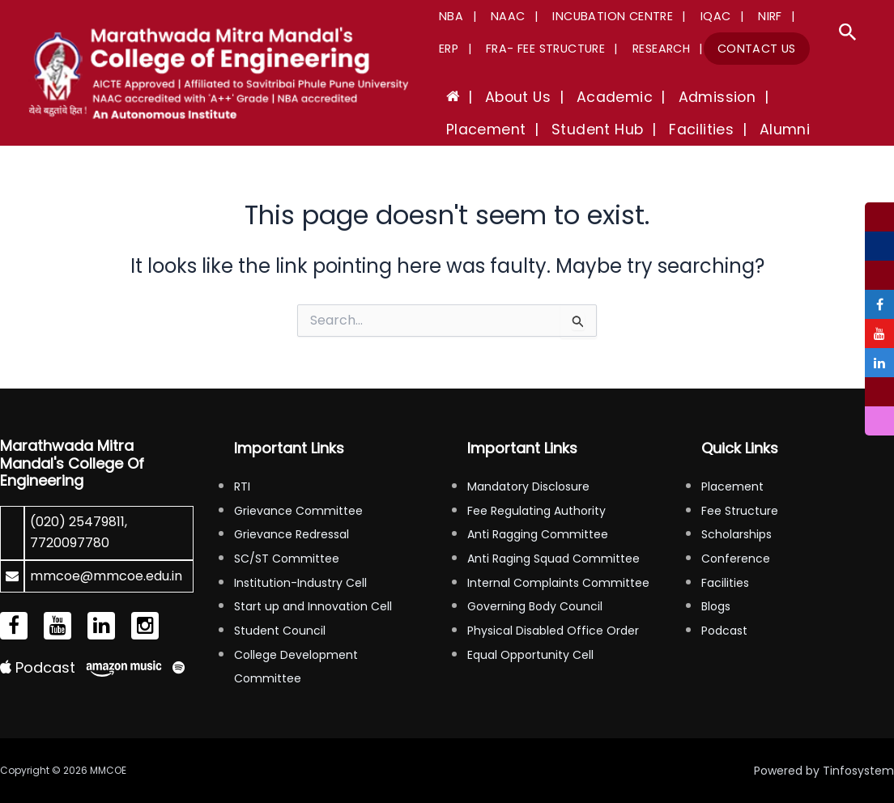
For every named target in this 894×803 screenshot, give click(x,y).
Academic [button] (591, 97)
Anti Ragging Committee (537, 534)
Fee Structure (739, 511)
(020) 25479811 (77, 521)
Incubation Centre (595, 16)
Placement (732, 486)
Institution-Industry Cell (300, 583)
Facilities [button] (581, 129)
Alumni (655, 129)
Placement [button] (779, 97)
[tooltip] (879, 217)
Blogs (715, 606)
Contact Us (692, 48)
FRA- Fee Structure (495, 48)
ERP (780, 16)
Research (603, 48)
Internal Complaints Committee (558, 583)
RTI (242, 486)
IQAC (691, 16)
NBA (448, 16)
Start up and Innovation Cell (313, 606)
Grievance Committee (298, 511)
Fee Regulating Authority (536, 511)
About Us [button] (503, 97)
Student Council (280, 630)
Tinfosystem (858, 771)
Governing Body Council (534, 606)
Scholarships (736, 534)
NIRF (738, 16)
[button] (848, 34)
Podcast (37, 667)
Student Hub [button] (487, 129)
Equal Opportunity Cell (530, 655)
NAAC (497, 16)
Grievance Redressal (291, 534)
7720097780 (69, 542)
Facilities (725, 583)
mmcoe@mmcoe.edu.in (106, 576)
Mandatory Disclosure (528, 486)
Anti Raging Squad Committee (553, 558)
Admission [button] (684, 97)
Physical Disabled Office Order (553, 630)
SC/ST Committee (286, 558)
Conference (735, 558)
